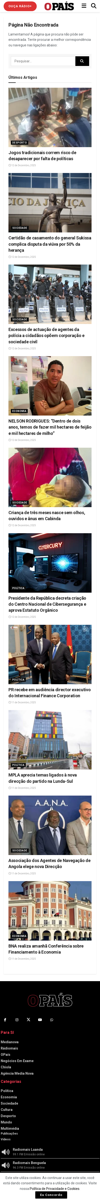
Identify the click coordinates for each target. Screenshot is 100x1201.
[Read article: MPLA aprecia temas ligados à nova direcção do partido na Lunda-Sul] (50, 740)
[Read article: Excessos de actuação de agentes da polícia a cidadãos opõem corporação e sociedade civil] (50, 294)
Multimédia (10, 1128)
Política (18, 588)
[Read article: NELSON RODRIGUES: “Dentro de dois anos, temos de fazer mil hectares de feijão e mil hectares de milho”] (50, 386)
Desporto (19, 142)
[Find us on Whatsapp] (51, 1019)
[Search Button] (93, 6)
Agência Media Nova (17, 1073)
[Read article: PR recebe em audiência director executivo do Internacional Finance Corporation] (50, 654)
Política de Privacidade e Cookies (54, 1189)
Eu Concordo (51, 1195)
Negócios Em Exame (17, 1061)
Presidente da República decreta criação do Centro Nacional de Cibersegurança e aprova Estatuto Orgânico (47, 604)
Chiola (6, 1067)
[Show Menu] (84, 6)
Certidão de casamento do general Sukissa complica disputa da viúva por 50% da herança (49, 243)
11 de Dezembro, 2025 (22, 702)
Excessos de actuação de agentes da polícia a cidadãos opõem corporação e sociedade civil (46, 335)
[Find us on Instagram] (16, 1019)
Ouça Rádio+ (20, 6)
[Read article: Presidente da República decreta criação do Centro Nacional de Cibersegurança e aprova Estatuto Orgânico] (50, 563)
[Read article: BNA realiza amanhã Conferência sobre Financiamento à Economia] (50, 911)
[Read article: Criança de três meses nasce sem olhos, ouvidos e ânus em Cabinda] (50, 477)
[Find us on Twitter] (28, 1019)
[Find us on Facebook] (5, 1019)
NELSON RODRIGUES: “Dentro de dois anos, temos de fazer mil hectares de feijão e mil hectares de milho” (50, 427)
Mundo (6, 1122)
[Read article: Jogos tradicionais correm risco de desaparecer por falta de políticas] (50, 117)
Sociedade (19, 228)
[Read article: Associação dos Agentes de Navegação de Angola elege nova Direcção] (50, 825)
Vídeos (6, 1139)
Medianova (10, 1042)
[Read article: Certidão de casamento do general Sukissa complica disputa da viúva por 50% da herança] (50, 202)
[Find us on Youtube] (40, 1019)
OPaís (5, 1055)
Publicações (9, 1133)
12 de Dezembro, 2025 (22, 165)
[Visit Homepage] (59, 6)
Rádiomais (9, 1048)
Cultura (7, 1110)
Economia (19, 411)
